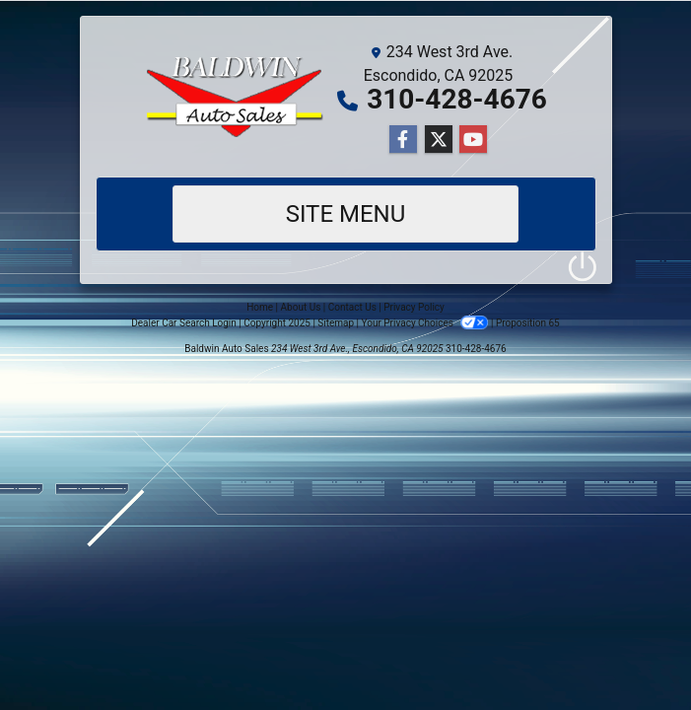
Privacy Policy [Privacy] (414, 307)
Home (259, 307)
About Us (301, 307)
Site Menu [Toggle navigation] (346, 214)
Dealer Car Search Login (184, 323)
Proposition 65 (528, 323)
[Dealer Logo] (236, 96)
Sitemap (335, 323)
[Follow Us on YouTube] (473, 140)
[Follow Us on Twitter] (438, 140)
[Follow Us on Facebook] (403, 140)
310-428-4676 (457, 99)
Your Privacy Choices (426, 323)
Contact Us (352, 307)
